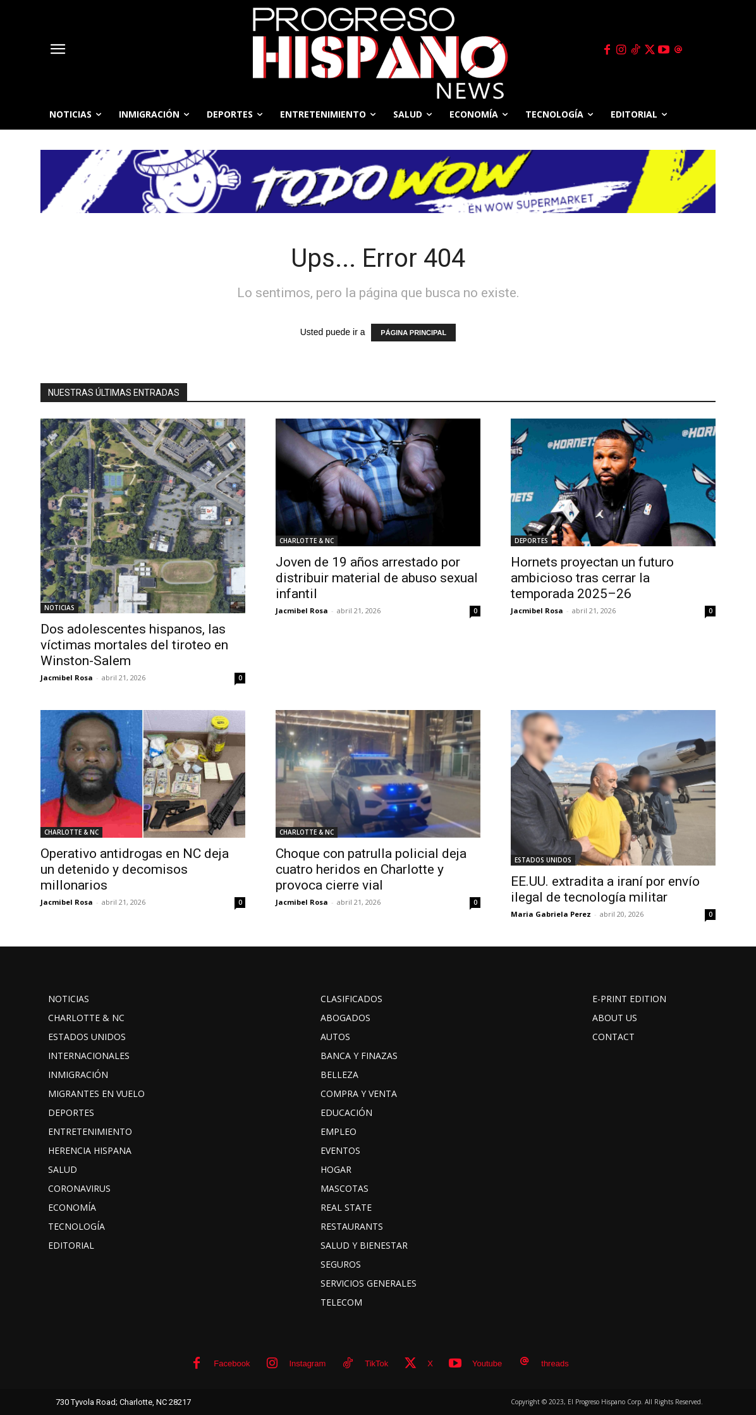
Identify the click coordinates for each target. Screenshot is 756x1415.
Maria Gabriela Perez (551, 914)
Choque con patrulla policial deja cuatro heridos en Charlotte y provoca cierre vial (371, 869)
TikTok (376, 1363)
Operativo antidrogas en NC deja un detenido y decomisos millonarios (134, 869)
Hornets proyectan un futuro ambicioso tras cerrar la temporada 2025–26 (592, 577)
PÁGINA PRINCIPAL (413, 332)
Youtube (487, 1363)
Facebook (232, 1363)
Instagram (307, 1363)
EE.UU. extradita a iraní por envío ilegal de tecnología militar (605, 889)
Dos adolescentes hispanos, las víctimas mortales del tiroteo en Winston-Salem (134, 645)
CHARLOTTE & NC (306, 540)
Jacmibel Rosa (66, 677)
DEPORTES (531, 540)
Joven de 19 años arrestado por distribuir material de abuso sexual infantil (377, 577)
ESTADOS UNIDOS (543, 859)
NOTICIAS (59, 607)
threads (554, 1363)
